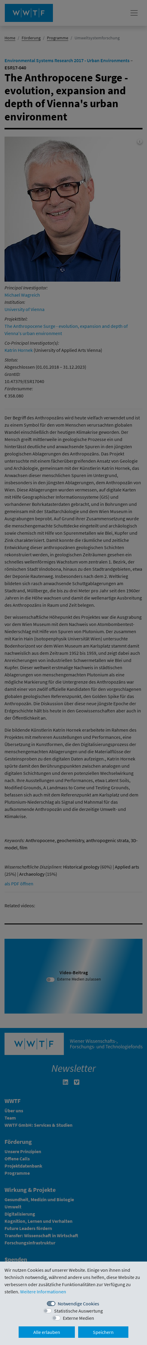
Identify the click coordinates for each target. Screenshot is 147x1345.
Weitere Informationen (43, 1292)
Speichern (103, 1332)
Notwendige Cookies (78, 1304)
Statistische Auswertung (78, 1311)
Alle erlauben (46, 1332)
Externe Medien (78, 1318)
